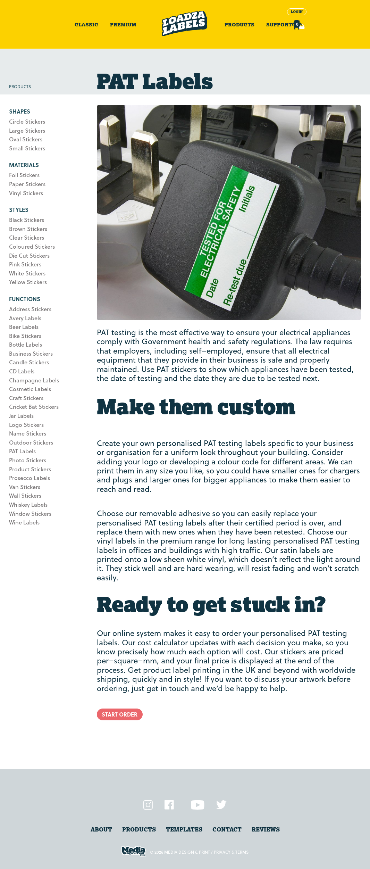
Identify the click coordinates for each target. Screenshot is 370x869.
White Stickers (27, 273)
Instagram (148, 805)
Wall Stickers (25, 495)
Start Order (119, 714)
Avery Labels (25, 318)
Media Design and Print (133, 851)
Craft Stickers (26, 398)
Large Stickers (27, 130)
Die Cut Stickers (29, 255)
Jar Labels (21, 416)
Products (239, 24)
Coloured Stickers (32, 246)
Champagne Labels (34, 380)
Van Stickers (24, 487)
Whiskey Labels (28, 504)
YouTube (197, 805)
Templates (184, 829)
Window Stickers (30, 514)
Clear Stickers (26, 237)
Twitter (221, 804)
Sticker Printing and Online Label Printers (185, 23)
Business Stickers (31, 353)
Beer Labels (24, 327)
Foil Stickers (24, 175)
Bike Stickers (25, 336)
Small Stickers (27, 148)
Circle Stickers (27, 121)
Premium (123, 24)
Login (297, 11)
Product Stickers (30, 469)
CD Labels (21, 371)
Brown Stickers (28, 229)
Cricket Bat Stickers (34, 407)
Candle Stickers (29, 362)
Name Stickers (27, 433)
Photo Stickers (27, 460)
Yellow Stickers (28, 282)
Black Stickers (26, 220)
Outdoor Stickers (31, 442)
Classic (86, 24)
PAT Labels (22, 451)
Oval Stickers (25, 139)
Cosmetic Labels (30, 389)
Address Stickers (30, 309)
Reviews (266, 829)
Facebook (169, 805)
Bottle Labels (25, 344)
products (139, 829)
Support (279, 24)
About (101, 829)
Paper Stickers (27, 184)
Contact (227, 829)
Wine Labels (24, 522)
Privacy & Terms (231, 852)
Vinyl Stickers (26, 193)
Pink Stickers (25, 264)
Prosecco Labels (29, 478)
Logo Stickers (26, 425)
